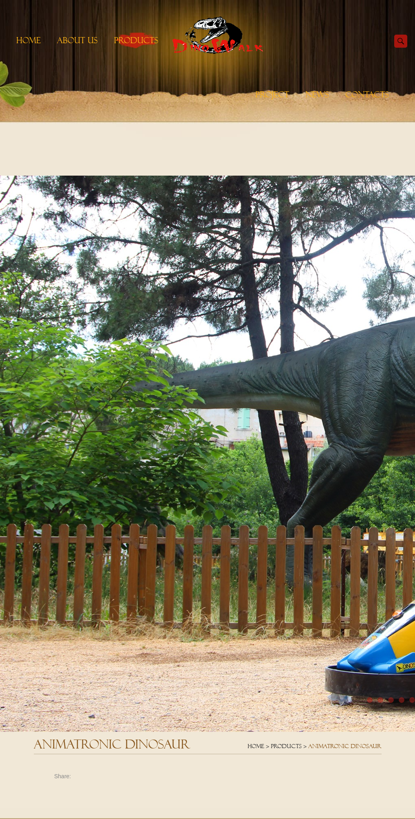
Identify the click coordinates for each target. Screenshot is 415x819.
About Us (77, 40)
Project (272, 94)
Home (28, 40)
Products (136, 40)
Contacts (367, 94)
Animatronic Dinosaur (345, 746)
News (317, 94)
